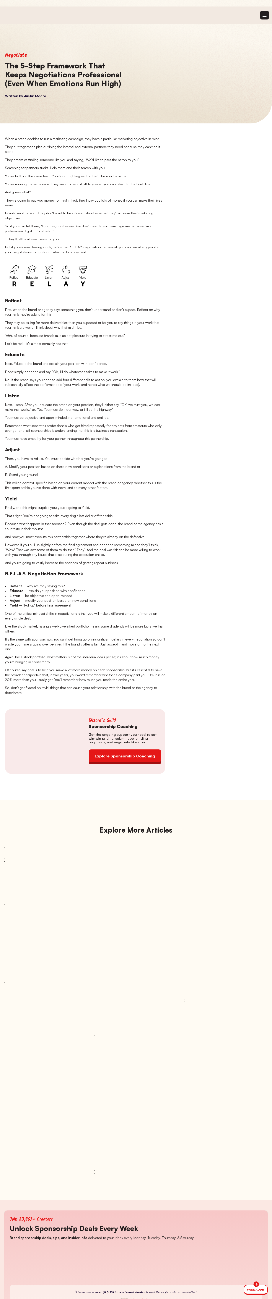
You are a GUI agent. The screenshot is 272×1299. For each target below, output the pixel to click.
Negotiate (16, 55)
